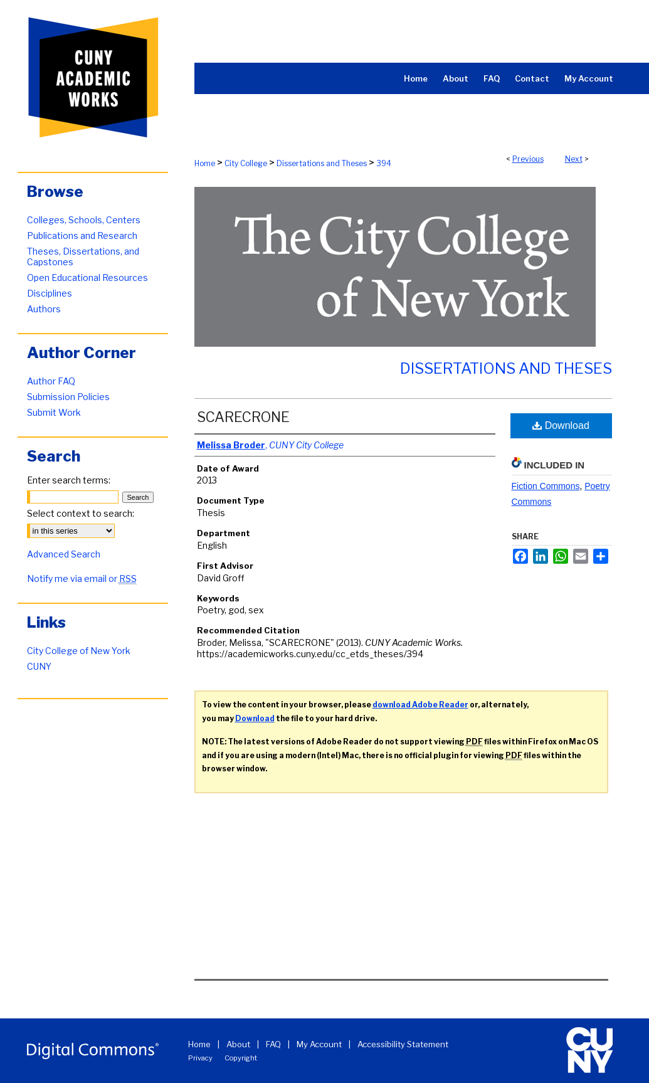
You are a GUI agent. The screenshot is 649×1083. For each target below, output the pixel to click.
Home (204, 163)
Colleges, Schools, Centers (83, 219)
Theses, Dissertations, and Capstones (83, 256)
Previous (528, 159)
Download (560, 425)
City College (245, 163)
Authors (44, 309)
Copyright (240, 1058)
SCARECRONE (243, 417)
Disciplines (49, 293)
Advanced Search (63, 554)
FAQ (273, 1044)
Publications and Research (82, 235)
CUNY (39, 666)
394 (383, 163)
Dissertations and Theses (322, 163)
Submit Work (54, 412)
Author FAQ (51, 381)
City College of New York (78, 650)
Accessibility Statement (402, 1044)
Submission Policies (68, 396)
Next (574, 159)
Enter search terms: (68, 480)
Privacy (200, 1058)
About (238, 1044)
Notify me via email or (82, 578)
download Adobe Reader (420, 704)
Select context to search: (80, 513)
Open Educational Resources (87, 277)
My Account (319, 1044)
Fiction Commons (546, 486)
